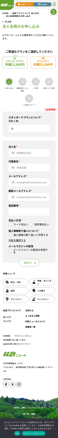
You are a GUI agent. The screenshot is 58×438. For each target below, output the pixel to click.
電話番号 (14, 205)
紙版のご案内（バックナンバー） (29, 407)
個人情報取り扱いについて (24, 231)
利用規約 (7, 335)
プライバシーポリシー (23, 335)
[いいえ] (54, 428)
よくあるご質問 (32, 315)
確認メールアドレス (20, 191)
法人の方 (7, 321)
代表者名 (14, 161)
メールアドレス (18, 176)
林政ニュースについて (35, 321)
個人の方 (7, 317)
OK (17, 433)
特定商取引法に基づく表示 (14, 339)
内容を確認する (17, 240)
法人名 (13, 146)
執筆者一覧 (30, 326)
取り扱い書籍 (29, 413)
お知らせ (29, 310)
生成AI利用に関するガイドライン (17, 344)
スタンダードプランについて (25, 117)
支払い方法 (15, 220)
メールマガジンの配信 (21, 246)
